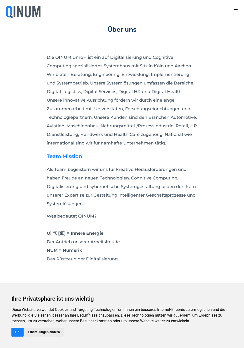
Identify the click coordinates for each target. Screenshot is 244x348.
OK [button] (17, 332)
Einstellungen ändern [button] (44, 332)
